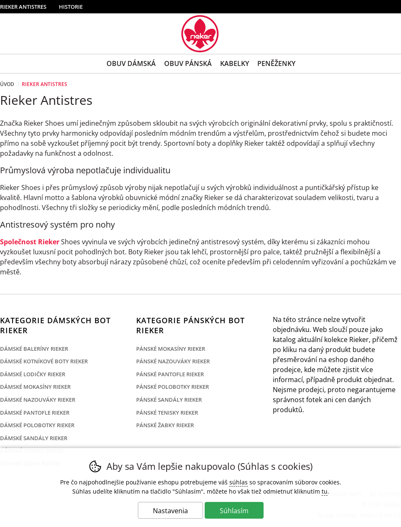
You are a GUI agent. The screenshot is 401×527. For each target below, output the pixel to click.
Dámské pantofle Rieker (34, 412)
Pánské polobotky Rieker (172, 386)
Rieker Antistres (23, 6)
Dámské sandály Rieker (33, 438)
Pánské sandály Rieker (169, 399)
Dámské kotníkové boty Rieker (44, 361)
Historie (71, 6)
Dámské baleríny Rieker (34, 348)
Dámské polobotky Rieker (37, 425)
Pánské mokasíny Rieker (170, 348)
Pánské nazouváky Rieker (173, 361)
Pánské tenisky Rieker (167, 412)
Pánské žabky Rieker (165, 425)
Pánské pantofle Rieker (170, 374)
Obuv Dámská (131, 63)
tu (324, 491)
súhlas (238, 482)
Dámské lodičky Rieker (32, 374)
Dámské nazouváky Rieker (37, 399)
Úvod (7, 84)
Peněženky (276, 63)
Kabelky (234, 63)
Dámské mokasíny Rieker (35, 386)
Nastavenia (170, 510)
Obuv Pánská (188, 63)
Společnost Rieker (29, 241)
